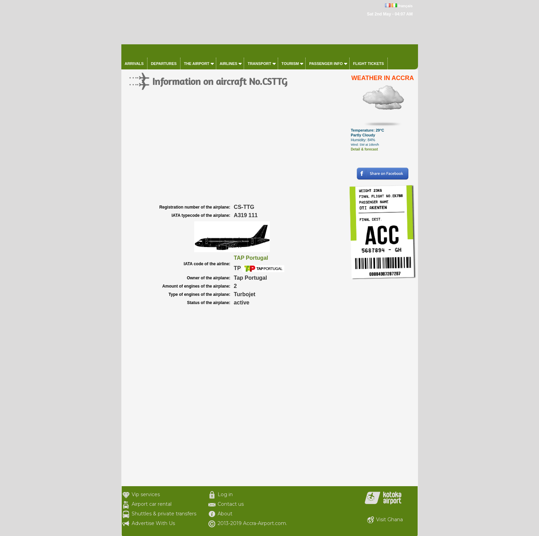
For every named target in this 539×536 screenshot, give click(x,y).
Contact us (231, 504)
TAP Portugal (251, 258)
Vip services (146, 494)
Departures (164, 64)
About (225, 514)
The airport (196, 64)
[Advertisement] (234, 151)
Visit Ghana (389, 519)
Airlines (228, 64)
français (405, 6)
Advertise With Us (153, 523)
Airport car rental (152, 504)
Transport (259, 64)
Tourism (290, 64)
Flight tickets (368, 64)
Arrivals (134, 64)
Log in (225, 494)
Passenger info (326, 64)
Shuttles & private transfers (164, 514)
